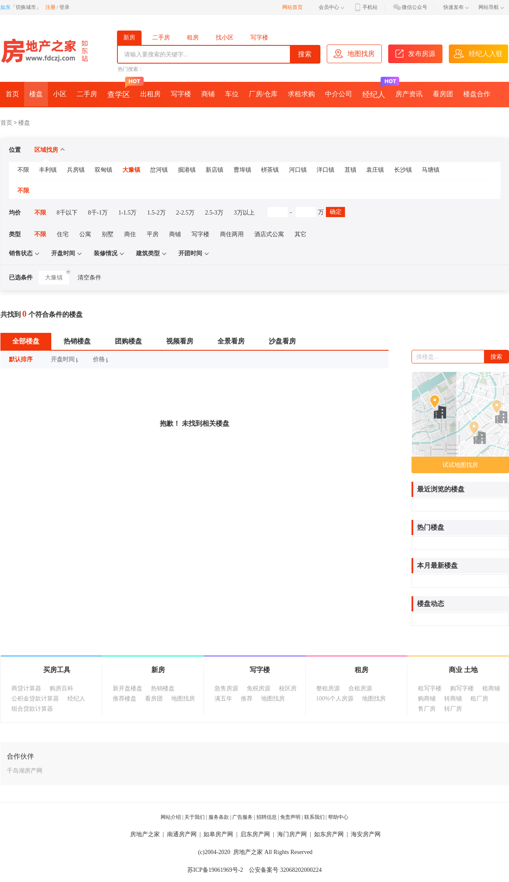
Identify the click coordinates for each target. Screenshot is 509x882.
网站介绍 (171, 817)
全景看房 (231, 341)
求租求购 (301, 94)
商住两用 (232, 234)
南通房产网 (182, 834)
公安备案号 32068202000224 (285, 870)
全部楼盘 (25, 341)
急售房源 (226, 688)
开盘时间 (66, 359)
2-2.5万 (185, 212)
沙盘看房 (282, 341)
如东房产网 (329, 834)
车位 (232, 94)
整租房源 (328, 688)
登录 (64, 7)
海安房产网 (366, 834)
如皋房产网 (218, 834)
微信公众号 (409, 7)
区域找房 (49, 150)
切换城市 (26, 7)
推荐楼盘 (124, 698)
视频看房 (179, 341)
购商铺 (427, 698)
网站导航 (491, 7)
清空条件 (89, 277)
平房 (153, 234)
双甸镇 (103, 170)
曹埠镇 (242, 170)
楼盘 (36, 94)
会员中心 (331, 7)
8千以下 (67, 212)
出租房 (150, 94)
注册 (50, 7)
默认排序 (21, 359)
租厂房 (479, 698)
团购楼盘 (128, 341)
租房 (193, 37)
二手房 (161, 37)
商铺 (208, 94)
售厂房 (427, 709)
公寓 (85, 234)
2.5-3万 (214, 212)
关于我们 (194, 817)
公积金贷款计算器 (35, 698)
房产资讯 (409, 94)
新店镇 (214, 170)
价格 (102, 359)
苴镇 (350, 170)
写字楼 (259, 37)
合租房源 (360, 688)
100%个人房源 (335, 698)
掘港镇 (187, 170)
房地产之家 (145, 834)
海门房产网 (292, 834)
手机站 (365, 7)
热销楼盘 (77, 341)
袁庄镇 (375, 170)
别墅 (108, 234)
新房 (129, 37)
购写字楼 (462, 688)
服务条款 (219, 817)
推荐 (247, 698)
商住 (130, 234)
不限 (23, 170)
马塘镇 (430, 170)
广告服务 (242, 817)
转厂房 (453, 709)
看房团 (443, 94)
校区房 (288, 688)
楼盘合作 (476, 94)
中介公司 (338, 94)
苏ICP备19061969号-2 (215, 870)
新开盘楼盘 (127, 688)
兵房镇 (76, 170)
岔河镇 (159, 170)
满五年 (223, 698)
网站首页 (292, 7)
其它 (300, 234)
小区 (60, 94)
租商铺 (491, 688)
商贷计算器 (26, 688)
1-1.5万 (127, 212)
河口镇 (298, 170)
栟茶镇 (270, 170)
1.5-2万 (156, 212)
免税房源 (258, 688)
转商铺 (453, 698)
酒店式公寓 (269, 234)
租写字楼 (430, 688)
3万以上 (244, 212)
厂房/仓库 (263, 94)
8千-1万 (98, 212)
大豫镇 (131, 170)
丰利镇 (48, 170)
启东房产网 (255, 834)
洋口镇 (325, 170)
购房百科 (61, 688)
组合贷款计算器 (32, 709)
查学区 (121, 90)
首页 (12, 94)
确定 (336, 212)
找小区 (225, 37)
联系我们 (314, 817)
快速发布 (456, 7)
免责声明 (290, 817)
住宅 (63, 234)
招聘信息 (266, 817)
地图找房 (183, 698)
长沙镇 (403, 170)
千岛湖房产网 (24, 771)
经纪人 (376, 90)
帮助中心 (338, 817)
